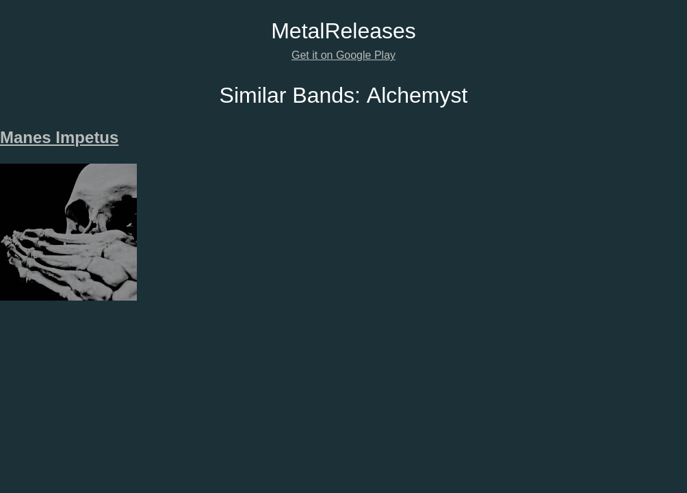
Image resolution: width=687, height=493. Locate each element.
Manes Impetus (59, 137)
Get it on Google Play (343, 55)
